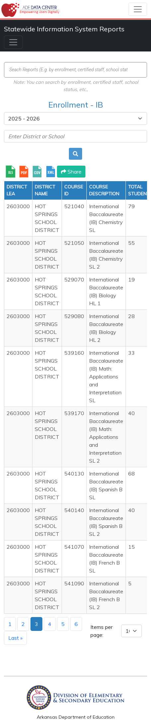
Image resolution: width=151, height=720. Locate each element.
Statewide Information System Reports (64, 29)
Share (71, 171)
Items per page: (101, 631)
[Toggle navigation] (137, 9)
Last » (15, 638)
